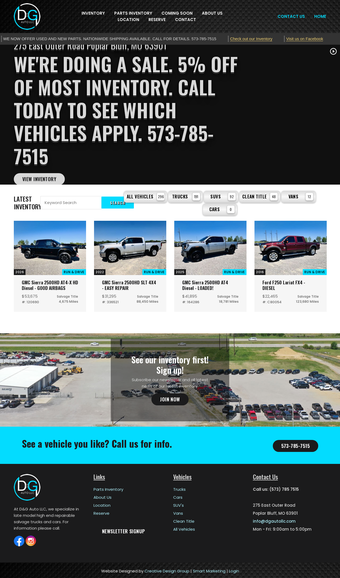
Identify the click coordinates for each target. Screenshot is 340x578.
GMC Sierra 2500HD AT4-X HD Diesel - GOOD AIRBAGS (49, 283)
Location (128, 19)
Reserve (157, 19)
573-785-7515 (295, 444)
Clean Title (260, 196)
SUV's (178, 503)
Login (234, 569)
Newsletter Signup (123, 529)
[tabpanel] (170, 115)
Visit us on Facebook (304, 38)
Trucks (186, 196)
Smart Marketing (209, 569)
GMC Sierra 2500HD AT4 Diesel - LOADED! (206, 283)
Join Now (170, 397)
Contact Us (291, 16)
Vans (301, 196)
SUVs (223, 196)
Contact (185, 19)
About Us (212, 13)
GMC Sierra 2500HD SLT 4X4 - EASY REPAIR (126, 283)
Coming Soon (177, 13)
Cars (222, 208)
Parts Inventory (133, 13)
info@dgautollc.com (274, 519)
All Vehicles (146, 196)
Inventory (93, 13)
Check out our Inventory (251, 38)
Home (320, 16)
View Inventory (39, 179)
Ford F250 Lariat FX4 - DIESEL (284, 283)
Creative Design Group (166, 569)
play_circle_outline (333, 51)
